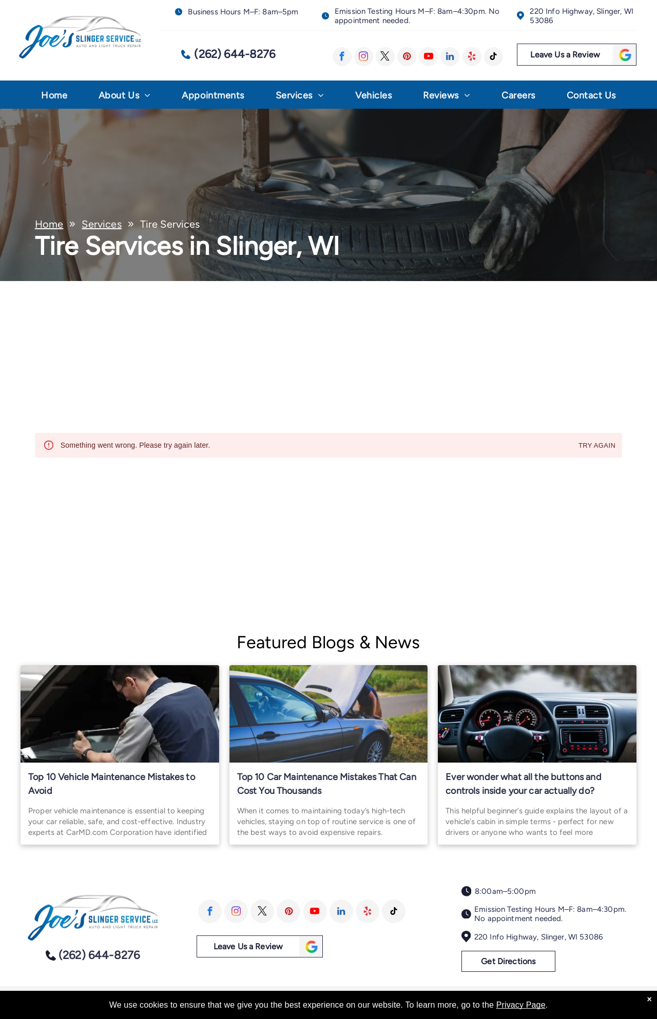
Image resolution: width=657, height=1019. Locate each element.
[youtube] (428, 56)
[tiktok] (493, 56)
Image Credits (556, 999)
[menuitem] (54, 98)
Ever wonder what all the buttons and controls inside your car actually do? (523, 783)
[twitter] (385, 56)
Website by (602, 999)
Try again (597, 446)
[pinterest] (406, 56)
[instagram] (363, 56)
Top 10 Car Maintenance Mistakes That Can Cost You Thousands (326, 783)
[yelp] (471, 56)
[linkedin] (449, 56)
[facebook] (342, 56)
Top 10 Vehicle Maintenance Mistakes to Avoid (111, 783)
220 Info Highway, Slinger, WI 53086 (538, 937)
